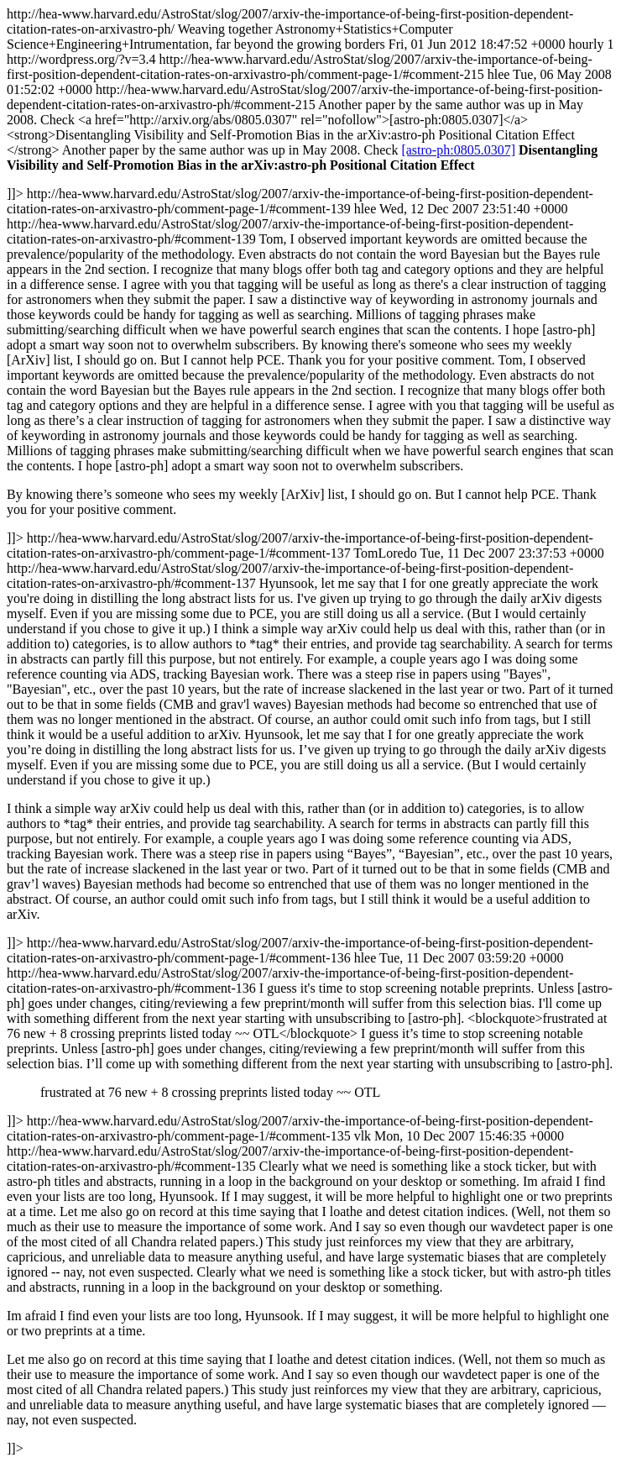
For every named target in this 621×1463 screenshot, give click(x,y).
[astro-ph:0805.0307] (458, 150)
